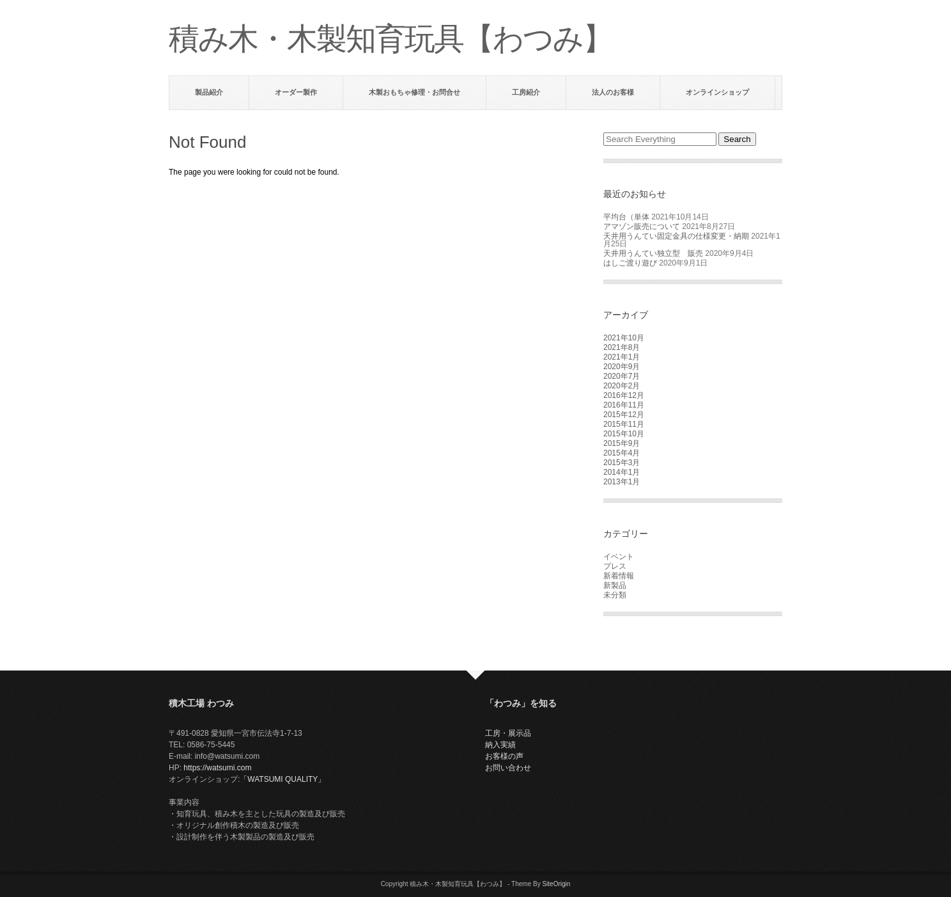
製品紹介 (209, 92)
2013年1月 (621, 481)
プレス (614, 566)
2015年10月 (623, 433)
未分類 (614, 595)
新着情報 (618, 575)
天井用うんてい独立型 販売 (653, 253)
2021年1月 (621, 357)
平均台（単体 (626, 216)
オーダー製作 (296, 92)
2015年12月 (623, 414)
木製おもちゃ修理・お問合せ (414, 92)
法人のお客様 (613, 92)
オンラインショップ (717, 92)
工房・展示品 (508, 733)
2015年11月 (623, 424)
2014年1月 (621, 472)
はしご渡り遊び (630, 262)
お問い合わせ (508, 767)
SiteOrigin (556, 883)
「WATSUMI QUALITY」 (282, 779)
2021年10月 (623, 337)
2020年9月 (621, 366)
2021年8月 (621, 347)
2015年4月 (621, 452)
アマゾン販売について (641, 226)
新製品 (614, 585)
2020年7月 (621, 376)
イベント (618, 556)
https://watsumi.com (217, 767)
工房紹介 (526, 92)
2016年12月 (623, 395)
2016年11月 (623, 405)
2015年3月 (621, 462)
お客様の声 (504, 756)
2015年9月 (621, 443)
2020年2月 (621, 385)
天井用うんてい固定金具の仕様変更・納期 (676, 236)
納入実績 (500, 744)
